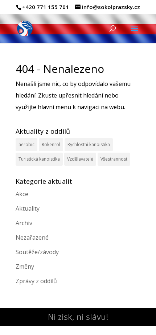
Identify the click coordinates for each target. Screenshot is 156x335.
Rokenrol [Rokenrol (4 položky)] (51, 144)
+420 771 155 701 (45, 7)
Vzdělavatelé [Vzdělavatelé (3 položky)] (80, 159)
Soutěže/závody (37, 252)
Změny (25, 266)
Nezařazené (32, 237)
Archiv (24, 223)
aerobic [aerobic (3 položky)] (26, 144)
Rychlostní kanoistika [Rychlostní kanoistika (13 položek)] (88, 144)
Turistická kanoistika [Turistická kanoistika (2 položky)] (39, 159)
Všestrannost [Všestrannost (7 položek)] (113, 159)
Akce (22, 194)
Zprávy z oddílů (36, 281)
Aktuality (28, 208)
